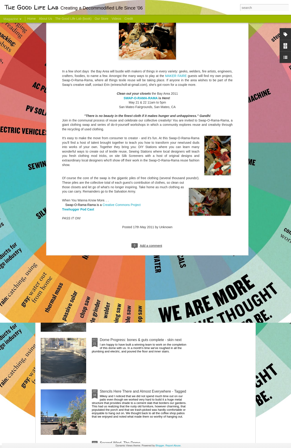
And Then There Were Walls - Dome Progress (137, 288)
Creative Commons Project (121, 124)
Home (31, 18)
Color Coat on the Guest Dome (74, 268)
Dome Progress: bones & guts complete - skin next (141, 340)
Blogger (160, 445)
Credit (128, 18)
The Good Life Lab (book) (73, 18)
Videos (116, 18)
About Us (45, 18)
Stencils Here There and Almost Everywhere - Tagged (143, 391)
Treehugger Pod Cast (78, 128)
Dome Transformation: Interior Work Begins (135, 217)
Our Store (101, 18)
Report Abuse (173, 445)
